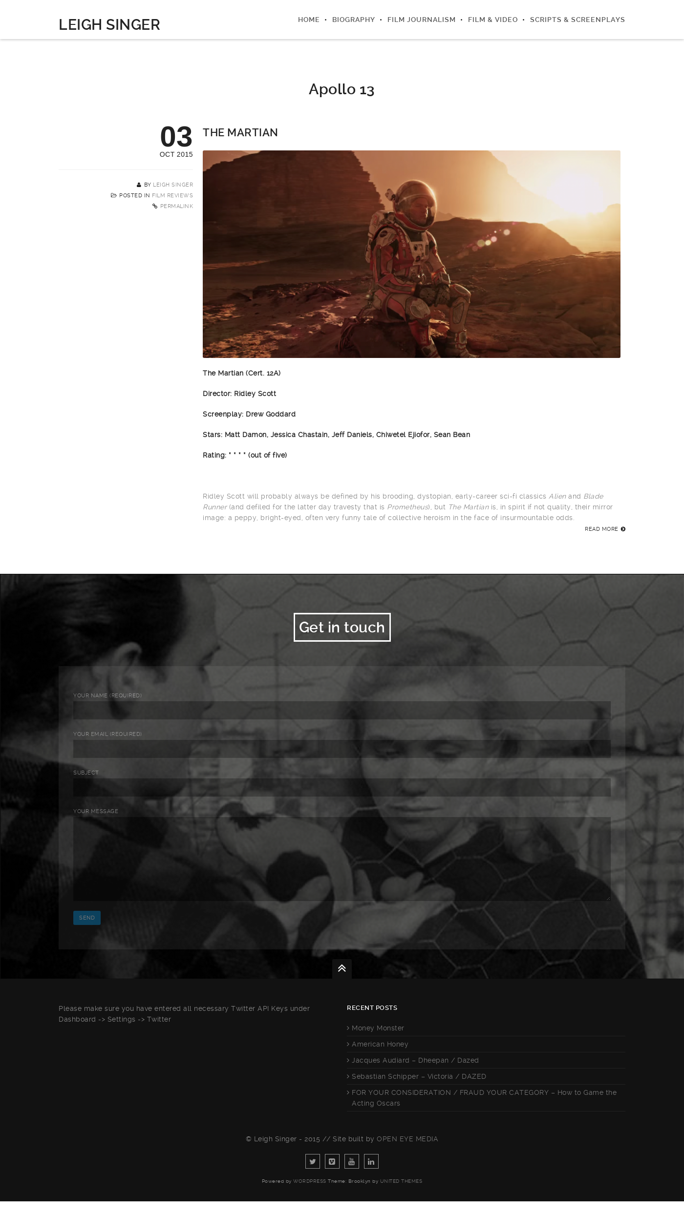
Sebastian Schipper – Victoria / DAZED (419, 1091)
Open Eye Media (407, 1153)
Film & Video (493, 19)
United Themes (401, 1195)
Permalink (176, 206)
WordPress (309, 1195)
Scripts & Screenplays (577, 19)
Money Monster (378, 1043)
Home (309, 19)
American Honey (380, 1059)
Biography (353, 19)
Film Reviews (172, 195)
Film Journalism (421, 19)
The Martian (240, 132)
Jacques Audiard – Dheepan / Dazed (415, 1075)
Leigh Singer (109, 24)
